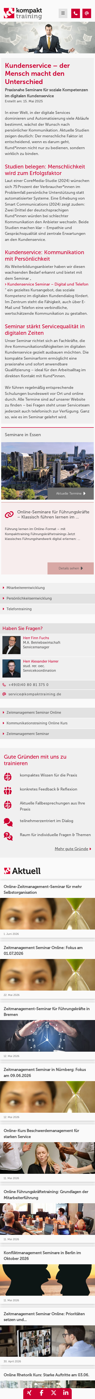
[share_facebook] (41, 1393)
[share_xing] (29, 1393)
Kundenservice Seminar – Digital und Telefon (47, 284)
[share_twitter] (54, 1393)
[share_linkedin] (66, 1393)
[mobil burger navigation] (63, 13)
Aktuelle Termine (70, 493)
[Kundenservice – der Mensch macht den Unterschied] (75, 13)
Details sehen (71, 568)
